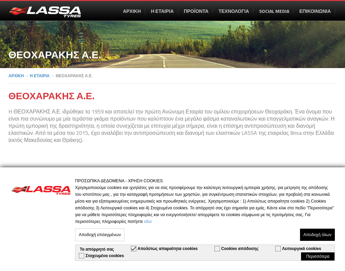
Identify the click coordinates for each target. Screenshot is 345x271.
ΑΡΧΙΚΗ (132, 11)
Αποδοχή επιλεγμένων (100, 234)
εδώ (148, 221)
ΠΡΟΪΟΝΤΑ (196, 11)
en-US (44, 11)
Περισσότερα (317, 256)
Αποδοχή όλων (317, 234)
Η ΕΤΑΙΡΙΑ (162, 11)
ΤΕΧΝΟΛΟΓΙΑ (233, 11)
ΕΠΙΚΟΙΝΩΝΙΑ (315, 11)
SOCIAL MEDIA (274, 11)
